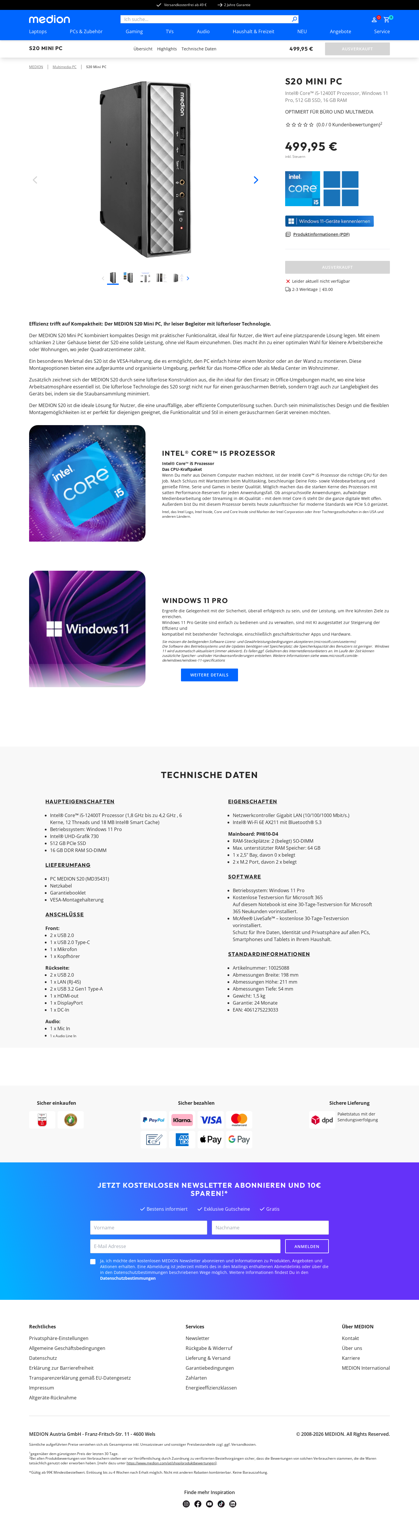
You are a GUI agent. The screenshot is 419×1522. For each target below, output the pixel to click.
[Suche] (294, 19)
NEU (302, 31)
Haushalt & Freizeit (253, 31)
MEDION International (366, 1368)
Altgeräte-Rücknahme (53, 1397)
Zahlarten (196, 1378)
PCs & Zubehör (86, 31)
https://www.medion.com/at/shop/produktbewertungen (171, 1463)
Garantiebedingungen (210, 1368)
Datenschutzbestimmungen (128, 1278)
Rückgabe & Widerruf (209, 1348)
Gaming (134, 31)
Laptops (38, 31)
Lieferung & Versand (208, 1358)
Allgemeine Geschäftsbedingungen (67, 1348)
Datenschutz (43, 1358)
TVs (170, 31)
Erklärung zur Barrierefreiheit (61, 1368)
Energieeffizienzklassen (211, 1388)
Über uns (352, 1348)
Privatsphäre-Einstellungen (58, 1338)
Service (382, 31)
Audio (203, 31)
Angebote (340, 31)
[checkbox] (92, 1261)
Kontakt (350, 1338)
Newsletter (198, 1338)
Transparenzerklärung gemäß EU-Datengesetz (80, 1378)
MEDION (36, 66)
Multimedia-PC (65, 66)
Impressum (41, 1388)
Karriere (351, 1358)
